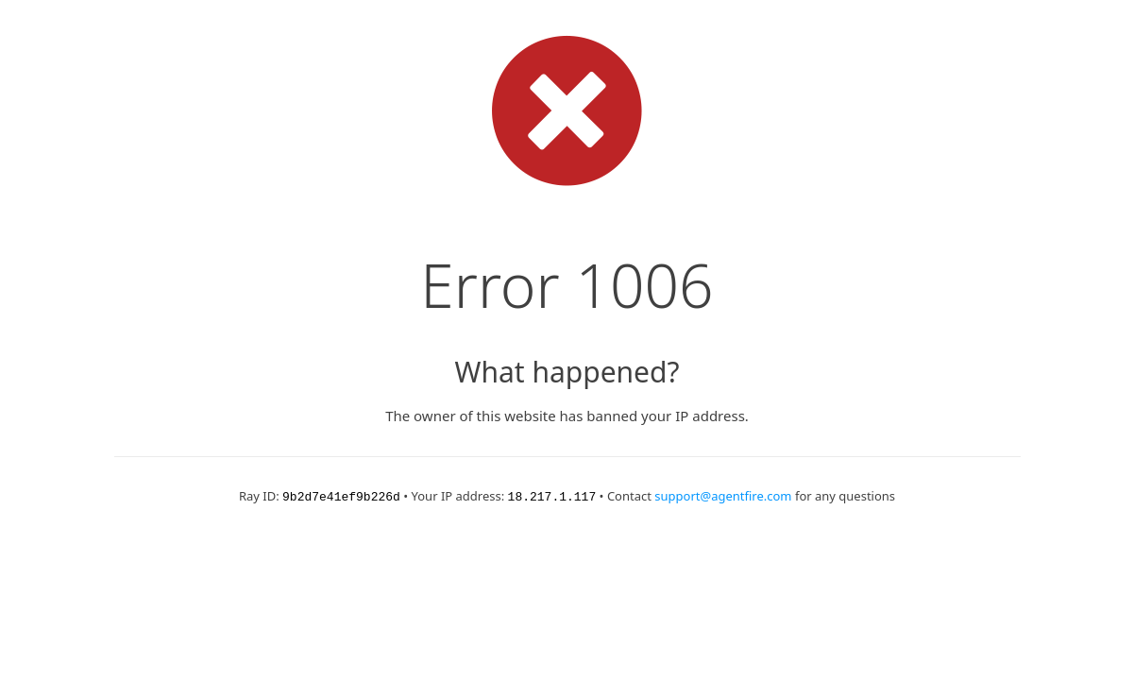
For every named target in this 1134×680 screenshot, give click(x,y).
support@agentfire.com (722, 495)
